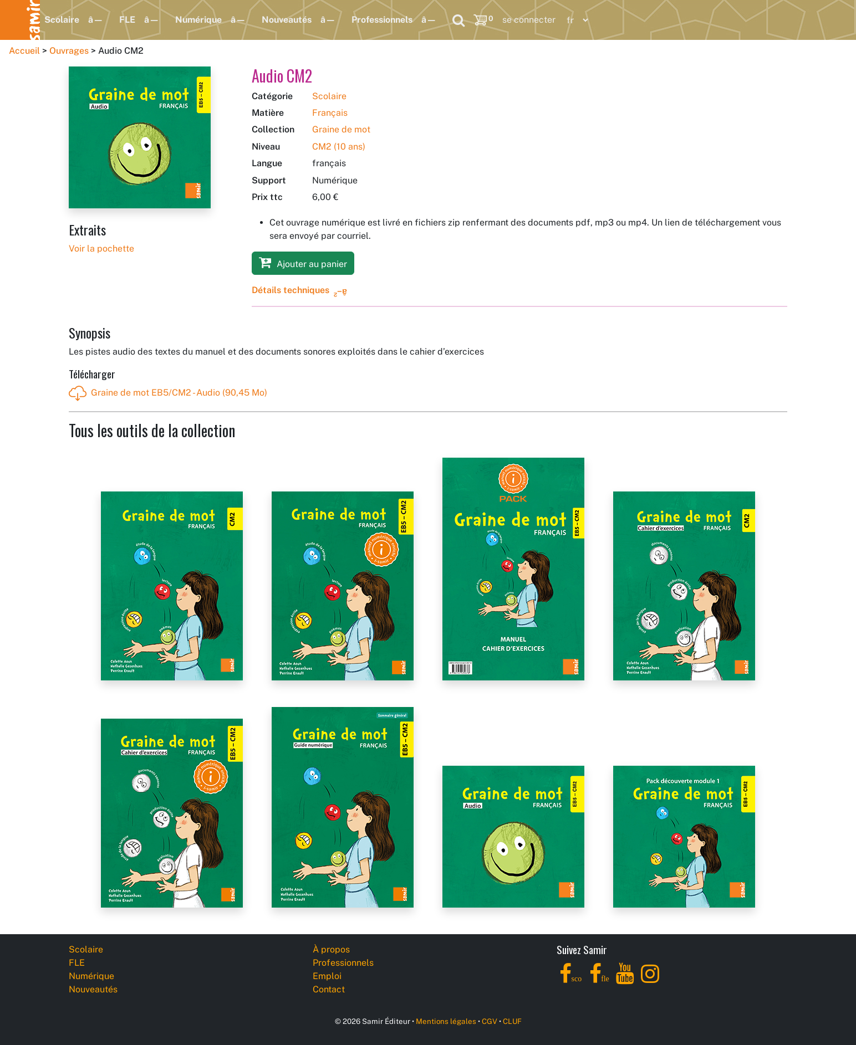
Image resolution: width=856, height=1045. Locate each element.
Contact (329, 989)
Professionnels (381, 19)
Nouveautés (287, 19)
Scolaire (61, 19)
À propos (331, 949)
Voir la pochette (101, 248)
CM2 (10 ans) (338, 146)
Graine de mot (341, 129)
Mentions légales (446, 1021)
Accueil (24, 50)
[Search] (458, 20)
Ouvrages (69, 50)
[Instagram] (650, 980)
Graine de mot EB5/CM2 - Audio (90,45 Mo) (168, 393)
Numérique (198, 19)
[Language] (575, 20)
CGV (489, 1021)
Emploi (327, 976)
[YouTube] (625, 980)
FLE (127, 19)
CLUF (512, 1021)
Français (330, 112)
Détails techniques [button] (290, 290)
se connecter (529, 19)
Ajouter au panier (303, 262)
